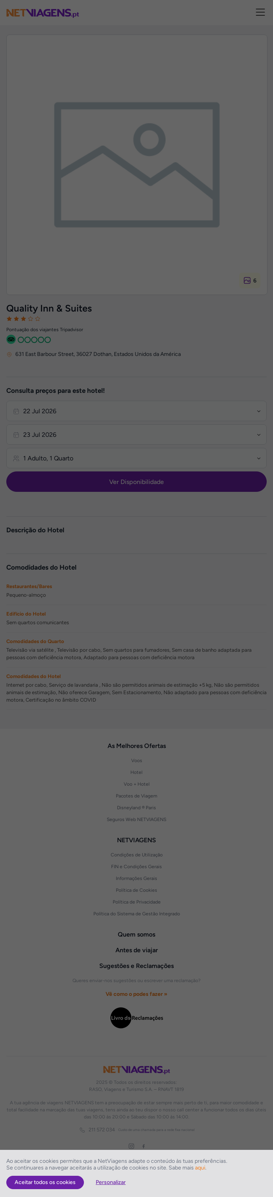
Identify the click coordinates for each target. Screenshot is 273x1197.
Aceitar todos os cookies (45, 1182)
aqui (200, 1167)
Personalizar (111, 1182)
